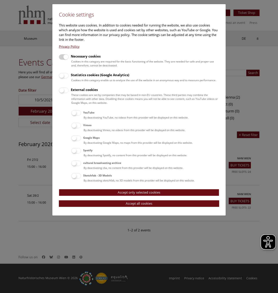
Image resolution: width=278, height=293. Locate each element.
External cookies (84, 89)
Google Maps (91, 138)
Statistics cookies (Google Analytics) (100, 75)
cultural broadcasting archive (102, 163)
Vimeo (87, 125)
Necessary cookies (86, 56)
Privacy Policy (69, 46)
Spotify (88, 150)
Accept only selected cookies (139, 192)
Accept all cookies (139, 203)
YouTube (88, 112)
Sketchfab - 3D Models (97, 175)
